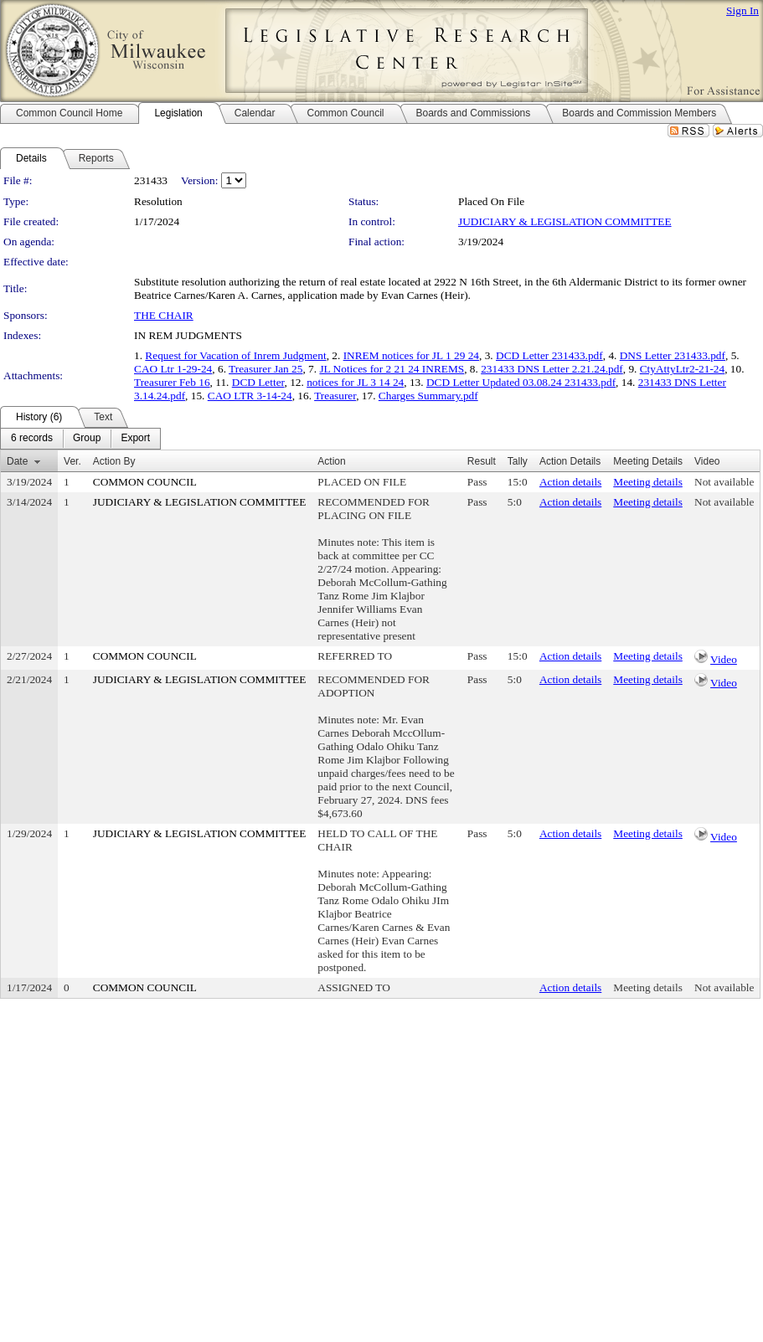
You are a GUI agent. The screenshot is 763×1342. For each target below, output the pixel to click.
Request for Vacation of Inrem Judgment (235, 355)
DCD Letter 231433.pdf (549, 355)
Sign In (742, 10)
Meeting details (648, 482)
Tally (518, 461)
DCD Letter (258, 382)
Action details (570, 482)
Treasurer (335, 395)
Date (17, 461)
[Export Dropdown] (135, 439)
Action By (114, 461)
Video (723, 659)
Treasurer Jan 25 (265, 368)
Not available (724, 482)
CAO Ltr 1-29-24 (173, 368)
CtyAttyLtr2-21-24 (682, 368)
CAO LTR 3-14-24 (250, 395)
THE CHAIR (163, 315)
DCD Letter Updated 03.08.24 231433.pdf (521, 382)
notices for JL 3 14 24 (355, 382)
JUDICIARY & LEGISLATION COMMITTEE (565, 221)
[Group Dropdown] (87, 439)
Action (331, 461)
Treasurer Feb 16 (172, 382)
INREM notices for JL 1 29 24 (411, 355)
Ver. (72, 461)
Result (481, 461)
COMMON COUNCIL (145, 482)
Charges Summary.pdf (428, 395)
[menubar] (80, 439)
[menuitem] (32, 439)
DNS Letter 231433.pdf (672, 355)
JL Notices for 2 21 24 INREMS (391, 368)
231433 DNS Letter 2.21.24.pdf (552, 368)
